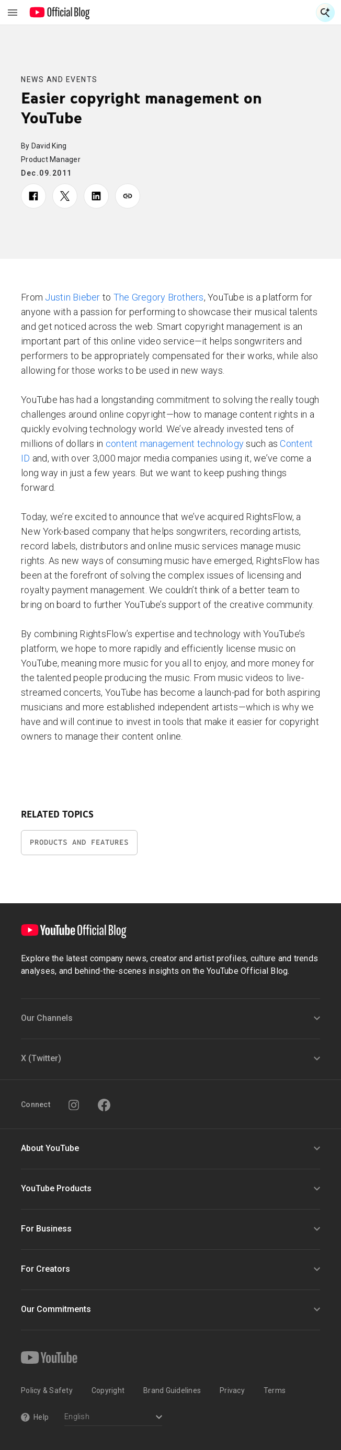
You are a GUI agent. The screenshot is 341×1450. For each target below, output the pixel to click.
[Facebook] (104, 1105)
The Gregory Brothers (158, 297)
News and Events (59, 79)
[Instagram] (73, 1105)
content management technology (175, 443)
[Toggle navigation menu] (12, 12)
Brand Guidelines (172, 1390)
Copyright (108, 1390)
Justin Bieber (72, 297)
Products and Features (79, 842)
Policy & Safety (47, 1390)
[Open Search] (325, 12)
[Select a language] (113, 1417)
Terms (275, 1390)
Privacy (232, 1390)
